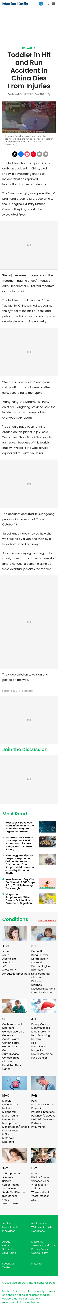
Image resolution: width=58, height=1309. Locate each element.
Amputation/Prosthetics (17, 974)
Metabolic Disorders (8, 1140)
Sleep (5, 1199)
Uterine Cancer (40, 1177)
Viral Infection (39, 1185)
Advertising (9, 1253)
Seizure (6, 1181)
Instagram (37, 1263)
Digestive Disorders (43, 988)
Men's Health (10, 1115)
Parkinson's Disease (43, 1115)
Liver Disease (39, 1046)
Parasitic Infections (43, 1112)
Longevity (37, 1050)
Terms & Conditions (43, 1245)
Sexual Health (10, 1188)
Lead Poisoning (40, 1035)
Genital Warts (10, 1039)
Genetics (7, 1035)
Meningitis (8, 1119)
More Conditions (47, 921)
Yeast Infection (40, 1196)
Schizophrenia (11, 1173)
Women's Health (41, 1192)
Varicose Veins (40, 1181)
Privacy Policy (39, 1249)
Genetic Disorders (13, 1031)
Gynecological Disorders (11, 1059)
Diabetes (36, 981)
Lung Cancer (39, 1058)
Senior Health (10, 1185)
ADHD (5, 955)
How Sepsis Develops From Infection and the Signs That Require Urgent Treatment (19, 827)
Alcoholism (9, 959)
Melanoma (9, 1112)
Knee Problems (40, 1031)
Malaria (7, 1108)
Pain (34, 1101)
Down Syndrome (41, 992)
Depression (38, 962)
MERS (5, 1134)
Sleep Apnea (10, 1203)
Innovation (8, 1231)
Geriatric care (10, 1043)
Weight (35, 1188)
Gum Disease (10, 1054)
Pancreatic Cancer (43, 1104)
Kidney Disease (40, 1028)
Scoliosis (7, 1177)
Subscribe (8, 1249)
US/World (29, 48)
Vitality (6, 1223)
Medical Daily (15, 3)
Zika (33, 1199)
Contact (7, 1245)
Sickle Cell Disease (13, 1192)
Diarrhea (36, 985)
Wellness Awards (41, 1227)
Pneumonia (38, 1127)
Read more (32, 1302)
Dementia (37, 951)
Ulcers (35, 1173)
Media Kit (37, 1241)
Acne (5, 951)
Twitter (6, 1267)
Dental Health (39, 959)
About (6, 1241)
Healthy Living (39, 1223)
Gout (5, 1050)
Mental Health (10, 1130)
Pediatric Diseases (42, 1119)
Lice (33, 1043)
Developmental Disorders (40, 975)
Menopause (9, 1123)
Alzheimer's (9, 970)
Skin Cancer (9, 1196)
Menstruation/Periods (15, 1127)
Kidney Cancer (40, 1024)
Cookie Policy (39, 1253)
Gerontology (10, 1046)
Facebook (8, 1263)
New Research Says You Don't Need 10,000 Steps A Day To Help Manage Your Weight (20, 883)
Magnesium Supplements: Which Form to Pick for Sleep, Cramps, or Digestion (19, 898)
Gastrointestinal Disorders (12, 1026)
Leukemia (37, 1039)
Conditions (15, 919)
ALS (4, 966)
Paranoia (37, 1108)
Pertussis (36, 1123)
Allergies (7, 962)
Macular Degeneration (10, 1102)
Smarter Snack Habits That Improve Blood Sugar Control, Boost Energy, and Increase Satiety (19, 843)
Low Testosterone (42, 1054)
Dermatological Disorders (41, 968)
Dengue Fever (39, 955)
